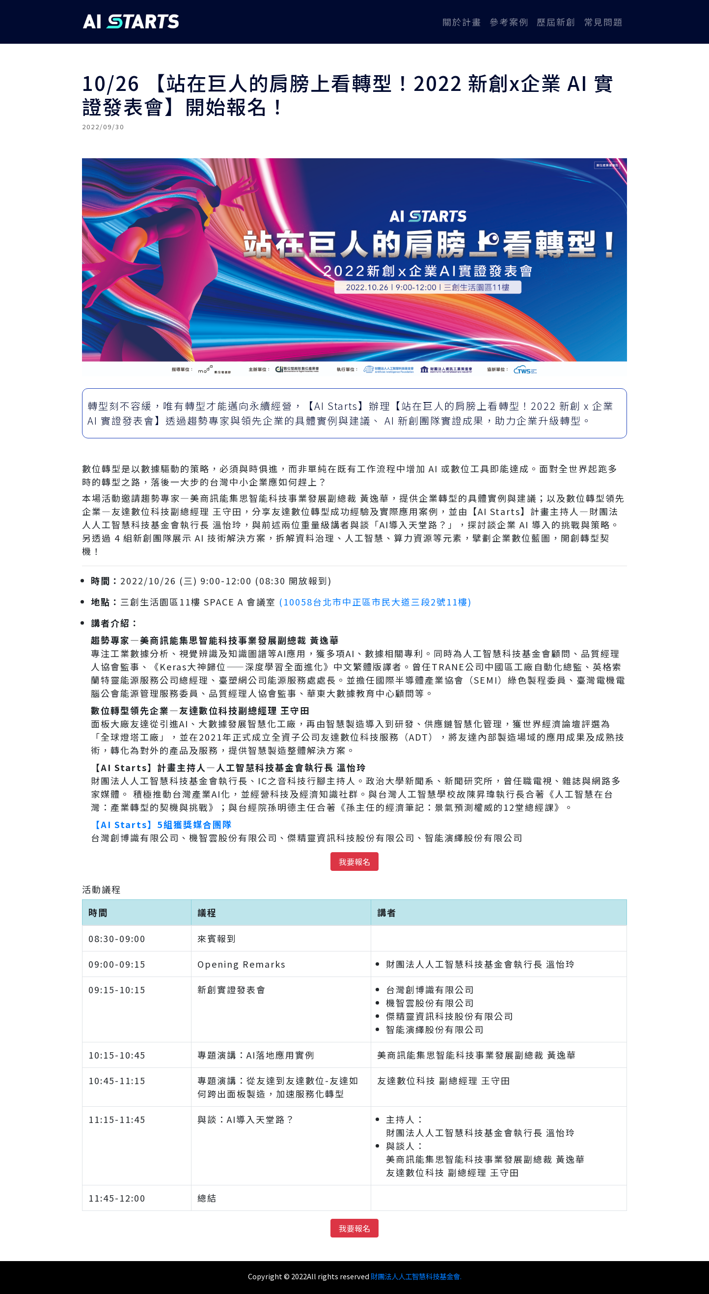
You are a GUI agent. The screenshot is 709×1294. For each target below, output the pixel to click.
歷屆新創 (556, 21)
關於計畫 (464, 21)
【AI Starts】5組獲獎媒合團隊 (161, 824)
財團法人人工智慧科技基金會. (416, 1276)
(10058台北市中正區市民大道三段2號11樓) (375, 601)
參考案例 (509, 21)
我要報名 (354, 861)
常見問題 (603, 21)
